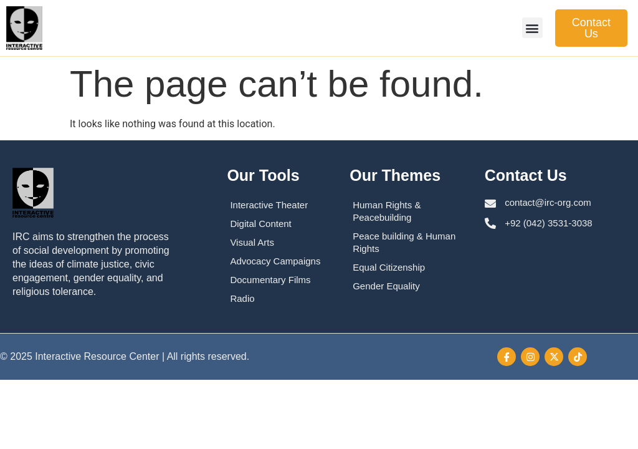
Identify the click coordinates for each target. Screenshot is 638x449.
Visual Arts (252, 242)
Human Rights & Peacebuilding (387, 211)
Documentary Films (270, 279)
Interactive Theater (269, 205)
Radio (242, 298)
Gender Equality (386, 286)
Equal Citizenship (389, 267)
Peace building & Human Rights (404, 242)
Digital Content (260, 223)
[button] (532, 27)
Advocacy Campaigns (275, 261)
